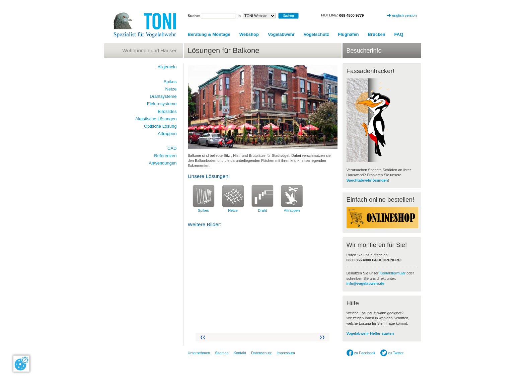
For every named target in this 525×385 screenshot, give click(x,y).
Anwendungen (162, 163)
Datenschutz (261, 353)
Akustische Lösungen (156, 118)
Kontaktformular (393, 273)
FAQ (398, 34)
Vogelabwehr (281, 34)
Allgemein (166, 66)
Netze (233, 210)
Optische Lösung (160, 126)
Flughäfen (348, 34)
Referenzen (165, 155)
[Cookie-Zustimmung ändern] (21, 364)
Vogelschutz (316, 34)
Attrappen (292, 210)
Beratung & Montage (209, 34)
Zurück (202, 337)
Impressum (286, 353)
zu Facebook (361, 353)
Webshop (249, 34)
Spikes (203, 210)
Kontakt (240, 353)
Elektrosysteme (162, 103)
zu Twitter (392, 353)
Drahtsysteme (163, 96)
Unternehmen (199, 353)
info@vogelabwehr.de (365, 283)
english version (404, 15)
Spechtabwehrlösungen (367, 180)
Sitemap (221, 353)
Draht (262, 210)
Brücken (376, 34)
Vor (322, 337)
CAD (171, 148)
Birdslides (167, 111)
